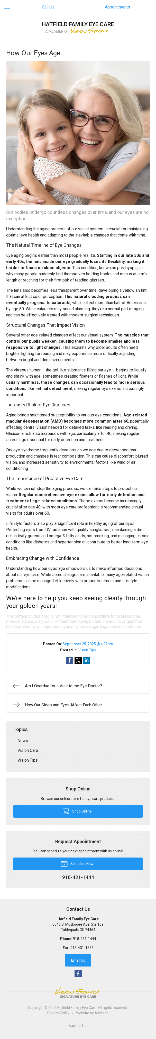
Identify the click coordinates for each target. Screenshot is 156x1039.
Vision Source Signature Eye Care (78, 992)
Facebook (78, 973)
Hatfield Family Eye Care (76, 1008)
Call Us (48, 7)
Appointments (117, 7)
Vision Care (27, 750)
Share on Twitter (78, 660)
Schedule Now (77, 863)
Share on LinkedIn (86, 660)
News (22, 740)
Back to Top (78, 1026)
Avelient (101, 1013)
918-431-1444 (84, 939)
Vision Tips (87, 650)
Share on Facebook (69, 660)
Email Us (78, 960)
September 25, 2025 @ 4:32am (88, 644)
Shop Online (77, 810)
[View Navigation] (8, 7)
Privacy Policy (58, 1013)
